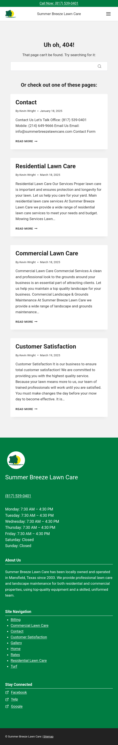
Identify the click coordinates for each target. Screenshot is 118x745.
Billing (16, 619)
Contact (26, 102)
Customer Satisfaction (46, 346)
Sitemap (48, 736)
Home (16, 648)
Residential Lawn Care (46, 166)
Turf (14, 666)
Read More (26, 141)
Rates (15, 654)
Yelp (14, 699)
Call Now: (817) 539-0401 (59, 3)
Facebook (19, 692)
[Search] (59, 66)
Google (17, 706)
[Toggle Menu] (108, 13)
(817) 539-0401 (18, 496)
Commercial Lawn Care (47, 253)
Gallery (16, 643)
